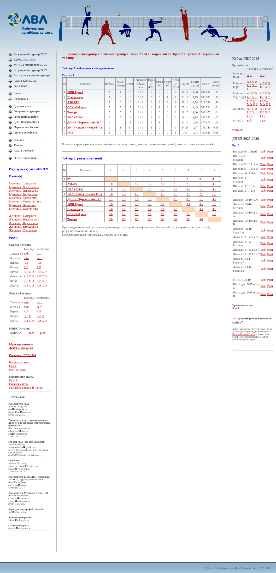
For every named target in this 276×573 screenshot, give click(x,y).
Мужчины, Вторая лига (23, 194)
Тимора (72, 112)
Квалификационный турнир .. (27, 387)
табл (26, 253)
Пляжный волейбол (26, 116)
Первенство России (26, 127)
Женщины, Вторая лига (23, 226)
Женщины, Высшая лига (24, 219)
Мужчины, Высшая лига (24, 187)
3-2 (150, 184)
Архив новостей (24, 150)
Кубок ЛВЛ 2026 (24, 59)
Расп (270, 151)
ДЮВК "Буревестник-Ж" (84, 122)
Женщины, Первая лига (23, 223)
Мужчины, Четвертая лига (25, 201)
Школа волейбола (25, 132)
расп (39, 253)
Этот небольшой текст (243, 334)
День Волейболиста (26, 122)
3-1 (150, 189)
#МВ (70, 132)
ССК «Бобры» (76, 107)
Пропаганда (75, 97)
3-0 (111, 184)
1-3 (162, 179)
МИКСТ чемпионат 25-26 (30, 65)
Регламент (237, 129)
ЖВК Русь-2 (75, 92)
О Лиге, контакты (25, 158)
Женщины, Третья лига (23, 230)
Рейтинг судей (18, 369)
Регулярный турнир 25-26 (30, 54)
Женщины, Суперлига (22, 216)
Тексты (18, 145)
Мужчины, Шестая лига (23, 208)
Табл (263, 151)
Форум (18, 93)
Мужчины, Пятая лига (22, 205)
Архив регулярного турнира (32, 75)
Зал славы (20, 86)
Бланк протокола (19, 362)
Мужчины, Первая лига (23, 190)
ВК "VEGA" (75, 117)
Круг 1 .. (14, 380)
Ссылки (19, 140)
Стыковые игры (18, 384)
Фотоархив (21, 98)
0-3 (124, 179)
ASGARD (73, 102)
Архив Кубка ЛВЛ (25, 80)
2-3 (175, 184)
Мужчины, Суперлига (22, 183)
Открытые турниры (27, 111)
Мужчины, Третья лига (23, 198)
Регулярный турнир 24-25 (30, 70)
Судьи (13, 366)
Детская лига (22, 106)
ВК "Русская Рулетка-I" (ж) (85, 127)
